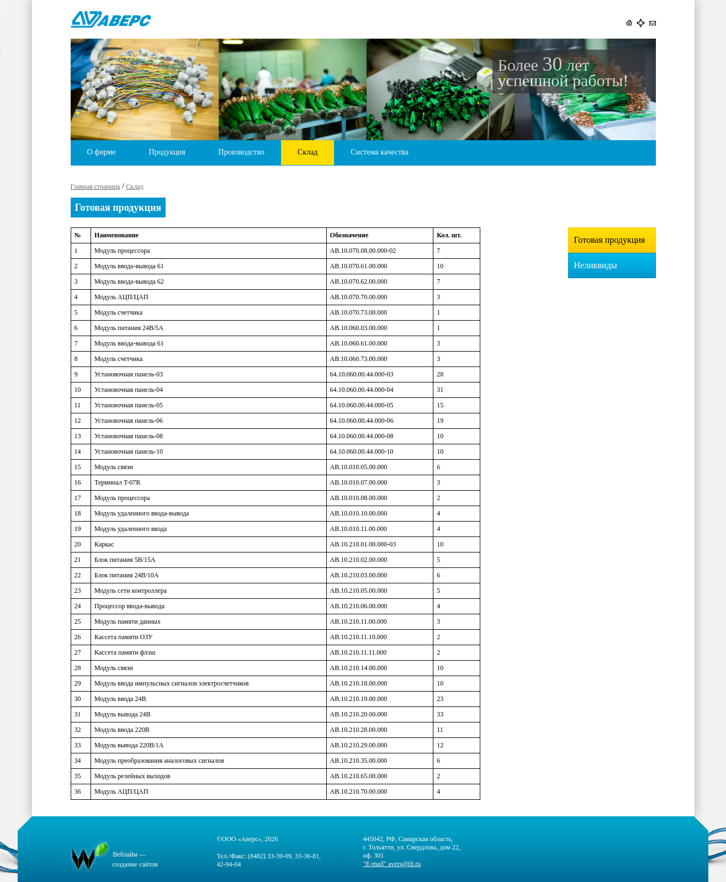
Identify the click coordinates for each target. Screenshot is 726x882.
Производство (241, 152)
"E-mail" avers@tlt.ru (392, 864)
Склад (307, 152)
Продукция (167, 152)
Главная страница (95, 186)
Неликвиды (595, 265)
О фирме (101, 152)
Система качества (380, 152)
